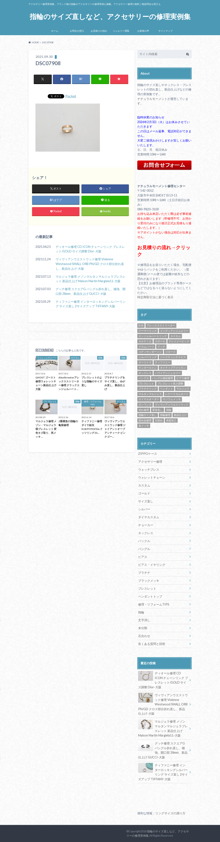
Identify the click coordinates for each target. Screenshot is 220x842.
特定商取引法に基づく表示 (155, 297)
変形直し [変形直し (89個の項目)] (157, 409)
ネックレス (145, 533)
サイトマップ (165, 30)
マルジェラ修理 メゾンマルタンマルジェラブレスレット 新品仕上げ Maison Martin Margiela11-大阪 (90, 279)
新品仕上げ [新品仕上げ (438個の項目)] (180, 415)
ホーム (54, 30)
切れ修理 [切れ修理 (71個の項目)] (144, 409)
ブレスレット (147, 588)
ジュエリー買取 (121, 30)
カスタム (144, 485)
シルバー (144, 509)
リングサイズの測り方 (170, 813)
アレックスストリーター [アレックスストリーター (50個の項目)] (161, 325)
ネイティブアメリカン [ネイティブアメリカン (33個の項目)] (173, 367)
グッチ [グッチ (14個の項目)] (161, 346)
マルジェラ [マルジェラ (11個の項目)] (182, 388)
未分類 (142, 628)
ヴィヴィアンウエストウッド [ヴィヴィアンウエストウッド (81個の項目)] (171, 404)
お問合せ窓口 (77, 30)
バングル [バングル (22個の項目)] (144, 378)
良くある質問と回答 (151, 644)
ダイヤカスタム (148, 517)
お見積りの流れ (99, 30)
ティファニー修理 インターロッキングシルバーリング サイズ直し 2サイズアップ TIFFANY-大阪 (90, 304)
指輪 (141, 612)
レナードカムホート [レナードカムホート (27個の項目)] (176, 394)
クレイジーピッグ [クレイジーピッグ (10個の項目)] (179, 341)
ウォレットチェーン (151, 477)
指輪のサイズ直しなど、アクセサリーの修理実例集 (110, 17)
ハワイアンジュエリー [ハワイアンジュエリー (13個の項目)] (168, 373)
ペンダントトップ (150, 596)
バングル (144, 549)
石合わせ (144, 636)
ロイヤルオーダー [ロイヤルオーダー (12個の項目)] (149, 399)
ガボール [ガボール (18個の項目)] (160, 341)
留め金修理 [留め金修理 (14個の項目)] (145, 420)
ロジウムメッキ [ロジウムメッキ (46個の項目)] (172, 399)
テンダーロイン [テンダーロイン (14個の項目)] (148, 367)
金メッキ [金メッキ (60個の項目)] (144, 425)
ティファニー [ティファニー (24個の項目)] (162, 362)
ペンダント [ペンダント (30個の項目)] (166, 388)
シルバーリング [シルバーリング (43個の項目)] (148, 357)
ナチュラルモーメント (152, 99)
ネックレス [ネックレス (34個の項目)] (145, 373)
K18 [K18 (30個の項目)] (141, 325)
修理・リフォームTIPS (153, 604)
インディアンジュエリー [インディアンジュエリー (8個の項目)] (174, 330)
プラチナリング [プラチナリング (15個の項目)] (148, 388)
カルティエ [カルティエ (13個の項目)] (145, 341)
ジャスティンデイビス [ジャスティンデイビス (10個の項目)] (173, 357)
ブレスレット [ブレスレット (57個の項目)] (146, 383)
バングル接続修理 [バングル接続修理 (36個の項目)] (162, 378)
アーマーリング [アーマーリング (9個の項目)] (148, 330)
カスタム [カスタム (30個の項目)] (175, 336)
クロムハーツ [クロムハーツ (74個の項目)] (146, 346)
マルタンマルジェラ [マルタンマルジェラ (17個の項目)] (150, 394)
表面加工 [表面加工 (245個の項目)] (171, 420)
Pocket (70, 96)
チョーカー (145, 525)
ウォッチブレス (148, 469)
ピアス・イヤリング (151, 564)
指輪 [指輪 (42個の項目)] (168, 409)
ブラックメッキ (148, 580)
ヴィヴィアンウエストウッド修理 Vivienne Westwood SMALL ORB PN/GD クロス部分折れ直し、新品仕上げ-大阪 (90, 264)
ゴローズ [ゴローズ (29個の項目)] (170, 351)
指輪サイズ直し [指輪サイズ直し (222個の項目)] (148, 415)
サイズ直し (145, 501)
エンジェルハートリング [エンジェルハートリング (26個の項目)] (153, 336)
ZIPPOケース (147, 453)
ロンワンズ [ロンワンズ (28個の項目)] (145, 404)
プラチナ (144, 572)
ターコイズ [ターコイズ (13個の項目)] (145, 362)
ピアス (142, 557)
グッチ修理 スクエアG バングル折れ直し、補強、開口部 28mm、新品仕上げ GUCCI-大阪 (90, 291)
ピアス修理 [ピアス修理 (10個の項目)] (182, 378)
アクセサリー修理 (150, 461)
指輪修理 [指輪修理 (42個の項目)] (165, 415)
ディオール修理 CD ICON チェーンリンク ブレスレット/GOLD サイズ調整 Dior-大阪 (90, 249)
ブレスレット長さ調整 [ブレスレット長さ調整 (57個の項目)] (170, 383)
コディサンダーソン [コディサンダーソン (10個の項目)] (150, 351)
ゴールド (144, 493)
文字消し (144, 620)
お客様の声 (143, 30)
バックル (144, 541)
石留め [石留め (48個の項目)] (159, 420)
